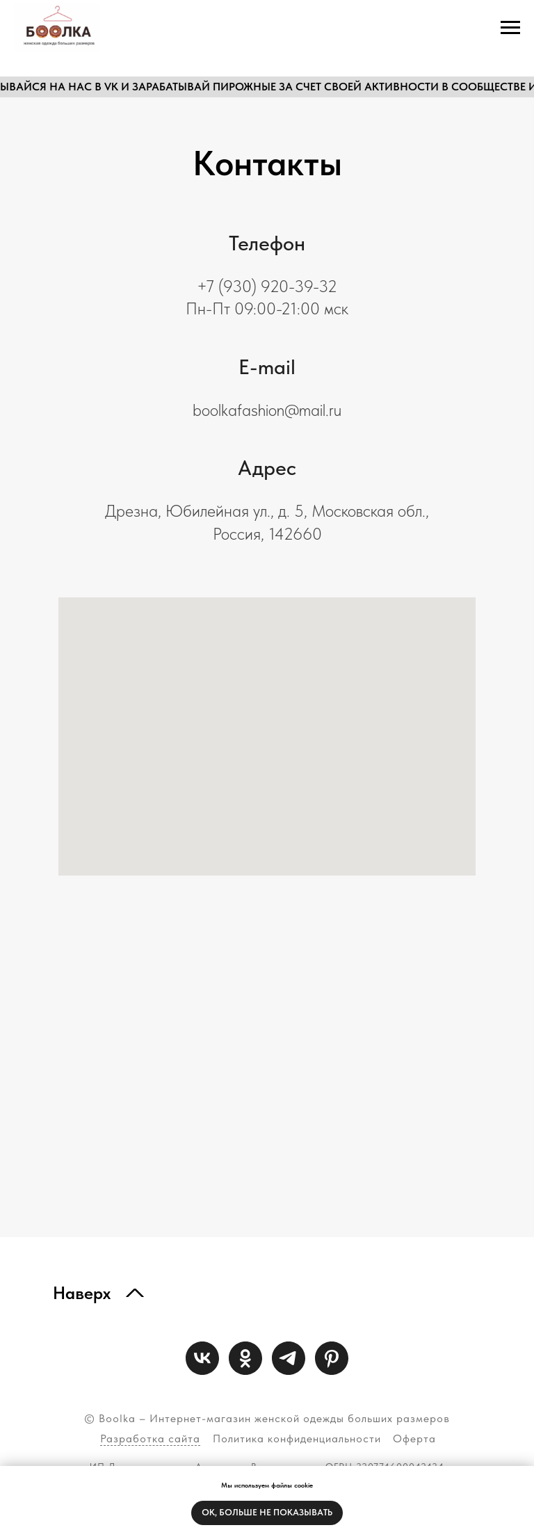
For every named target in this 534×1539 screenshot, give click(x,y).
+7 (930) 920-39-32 (267, 286)
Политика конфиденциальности (297, 1438)
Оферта (414, 1438)
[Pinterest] (331, 1358)
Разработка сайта (150, 1438)
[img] (98, 1293)
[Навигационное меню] (510, 28)
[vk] (202, 1358)
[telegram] (288, 1358)
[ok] (245, 1358)
